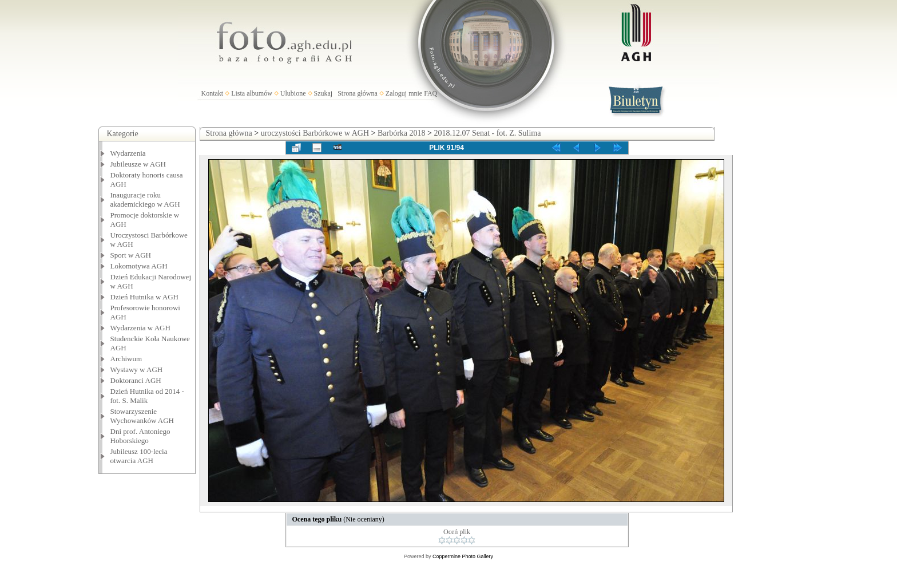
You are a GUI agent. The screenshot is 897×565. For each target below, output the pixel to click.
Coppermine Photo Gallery (462, 556)
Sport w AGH (131, 255)
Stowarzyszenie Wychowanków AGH (142, 416)
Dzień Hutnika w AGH (144, 297)
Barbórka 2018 (402, 133)
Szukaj (323, 93)
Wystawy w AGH (136, 369)
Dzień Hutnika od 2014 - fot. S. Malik (147, 396)
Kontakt (212, 93)
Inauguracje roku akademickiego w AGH (145, 199)
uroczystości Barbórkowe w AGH (315, 133)
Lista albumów (251, 93)
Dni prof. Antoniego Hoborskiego (140, 436)
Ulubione (293, 93)
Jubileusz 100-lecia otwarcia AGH (139, 456)
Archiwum (126, 358)
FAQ (430, 93)
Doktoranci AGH (135, 380)
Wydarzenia (128, 153)
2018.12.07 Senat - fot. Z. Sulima (487, 133)
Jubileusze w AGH (138, 164)
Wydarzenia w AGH (140, 327)
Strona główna (358, 93)
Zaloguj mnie (404, 93)
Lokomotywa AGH (139, 266)
